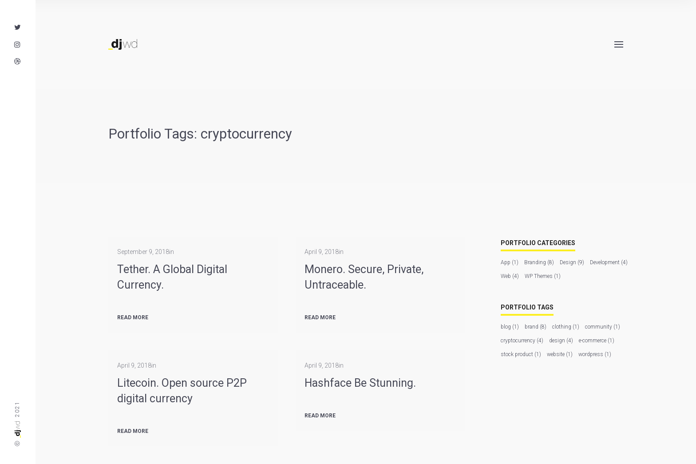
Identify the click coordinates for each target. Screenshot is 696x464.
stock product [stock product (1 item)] (521, 354)
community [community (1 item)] (602, 326)
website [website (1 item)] (560, 354)
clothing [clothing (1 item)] (565, 326)
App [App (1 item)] (509, 262)
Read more (132, 317)
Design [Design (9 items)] (572, 262)
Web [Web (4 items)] (510, 276)
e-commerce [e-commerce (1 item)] (596, 340)
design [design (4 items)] (561, 340)
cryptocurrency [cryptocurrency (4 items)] (522, 340)
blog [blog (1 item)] (510, 326)
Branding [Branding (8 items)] (539, 262)
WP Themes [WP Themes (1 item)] (543, 276)
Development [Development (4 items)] (609, 262)
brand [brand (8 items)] (535, 326)
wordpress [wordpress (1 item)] (594, 354)
